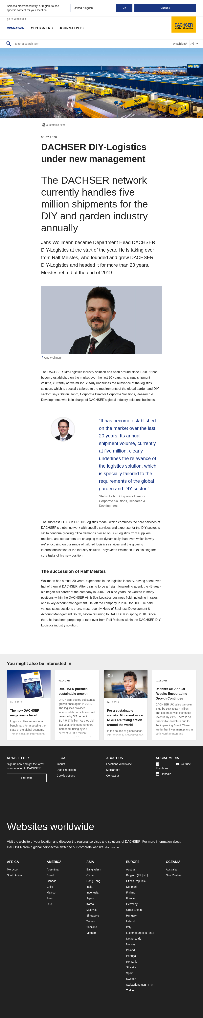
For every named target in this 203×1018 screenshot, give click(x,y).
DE (151, 932)
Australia (171, 869)
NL (145, 875)
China (90, 875)
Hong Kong (93, 881)
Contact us (113, 775)
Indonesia (92, 892)
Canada (51, 881)
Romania (131, 961)
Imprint (61, 764)
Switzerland (133, 984)
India (89, 886)
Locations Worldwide (119, 764)
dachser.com (114, 847)
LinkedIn (163, 774)
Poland (130, 950)
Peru (50, 898)
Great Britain (134, 909)
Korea (90, 904)
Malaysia (91, 909)
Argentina (52, 869)
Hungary (131, 915)
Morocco (12, 869)
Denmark (131, 886)
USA (49, 904)
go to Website (17, 19)
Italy (128, 927)
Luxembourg (134, 932)
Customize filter (53, 125)
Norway (130, 944)
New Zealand (174, 875)
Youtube (183, 764)
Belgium (131, 875)
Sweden (131, 978)
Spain (129, 973)
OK (124, 8)
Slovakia (131, 967)
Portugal (131, 955)
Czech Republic (136, 881)
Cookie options (66, 775)
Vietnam (91, 932)
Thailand (91, 927)
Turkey (130, 990)
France (130, 898)
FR (140, 875)
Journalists (75, 28)
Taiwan (90, 921)
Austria (130, 869)
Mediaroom (18, 28)
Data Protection (66, 769)
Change (165, 8)
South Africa (14, 875)
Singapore (92, 915)
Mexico (51, 892)
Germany (132, 904)
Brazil (50, 875)
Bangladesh (93, 869)
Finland (130, 892)
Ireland (130, 921)
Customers (46, 28)
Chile (50, 886)
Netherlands (133, 938)
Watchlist (180, 44)
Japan (90, 898)
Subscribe (26, 778)
